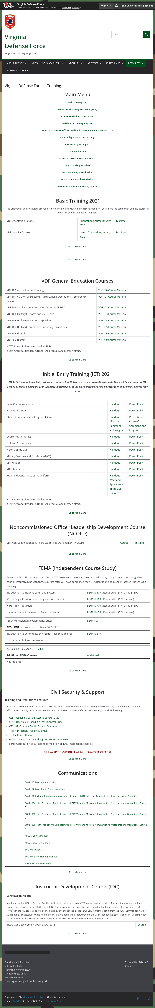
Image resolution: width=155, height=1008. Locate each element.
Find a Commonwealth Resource (134, 5)
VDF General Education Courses (77, 116)
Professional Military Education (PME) (77, 109)
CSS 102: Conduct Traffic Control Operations (34, 726)
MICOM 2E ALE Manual (36, 835)
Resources (134, 63)
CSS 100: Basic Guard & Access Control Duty (34, 717)
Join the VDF (113, 63)
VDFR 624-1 (36, 649)
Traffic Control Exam (21, 735)
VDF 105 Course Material (112, 327)
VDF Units (74, 63)
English (106, 5)
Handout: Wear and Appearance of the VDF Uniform (116, 484)
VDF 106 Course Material (112, 333)
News (35, 63)
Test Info (121, 221)
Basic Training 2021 (77, 102)
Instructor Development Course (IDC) (77, 158)
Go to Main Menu (77, 246)
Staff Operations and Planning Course (77, 186)
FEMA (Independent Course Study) (77, 137)
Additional (93, 655)
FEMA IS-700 (94, 605)
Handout (115, 404)
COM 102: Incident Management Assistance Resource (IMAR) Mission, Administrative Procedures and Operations (82, 796)
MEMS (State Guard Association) (77, 179)
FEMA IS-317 (94, 633)
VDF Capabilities (52, 63)
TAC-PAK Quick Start (35, 849)
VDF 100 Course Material (112, 290)
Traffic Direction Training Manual (28, 730)
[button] (25, 63)
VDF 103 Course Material (112, 314)
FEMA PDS (93, 620)
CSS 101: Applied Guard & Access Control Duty (35, 722)
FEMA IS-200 (94, 599)
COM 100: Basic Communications (41, 782)
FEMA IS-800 (94, 612)
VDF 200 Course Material (112, 340)
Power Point (136, 404)
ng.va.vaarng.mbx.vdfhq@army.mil (29, 981)
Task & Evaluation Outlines (38, 863)
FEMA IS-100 (94, 592)
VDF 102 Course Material (112, 307)
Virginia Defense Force (30, 4)
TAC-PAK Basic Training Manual (41, 856)
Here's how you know (70, 8)
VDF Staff (93, 63)
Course (124, 542)
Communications (77, 151)
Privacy (26, 70)
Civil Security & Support (77, 144)
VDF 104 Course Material (112, 320)
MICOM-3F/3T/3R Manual (37, 842)
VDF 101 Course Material (112, 296)
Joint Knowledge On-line (77, 165)
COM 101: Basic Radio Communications (45, 789)
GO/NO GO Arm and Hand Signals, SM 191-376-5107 (38, 739)
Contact (12, 70)
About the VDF (15, 63)
